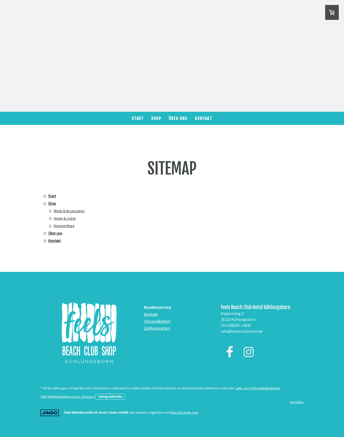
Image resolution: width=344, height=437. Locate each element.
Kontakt (203, 118)
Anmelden (297, 402)
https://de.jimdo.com (184, 412)
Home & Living (65, 218)
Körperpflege (64, 225)
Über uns (178, 118)
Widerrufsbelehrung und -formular (70, 397)
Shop (156, 118)
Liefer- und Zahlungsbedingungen (257, 388)
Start (138, 118)
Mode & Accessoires (69, 211)
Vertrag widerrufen (110, 397)
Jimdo (49, 412)
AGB (43, 397)
